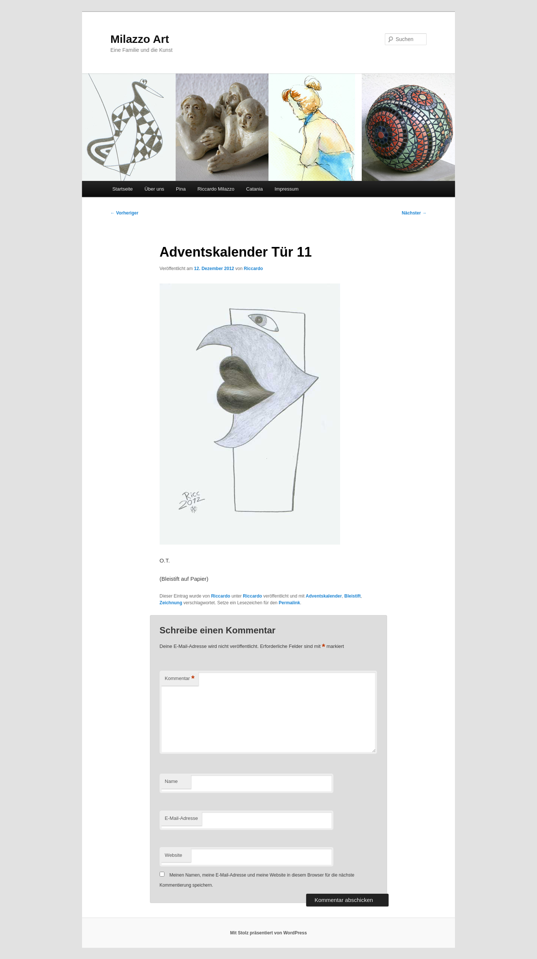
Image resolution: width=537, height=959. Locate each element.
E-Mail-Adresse (181, 818)
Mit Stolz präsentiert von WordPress (268, 933)
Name (171, 781)
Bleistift (352, 596)
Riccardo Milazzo (215, 189)
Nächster (414, 213)
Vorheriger (124, 213)
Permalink (289, 602)
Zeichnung (171, 602)
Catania (254, 189)
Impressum (286, 189)
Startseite (122, 189)
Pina (181, 189)
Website (173, 855)
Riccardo (253, 268)
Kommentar (180, 678)
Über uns (154, 189)
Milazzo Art (139, 39)
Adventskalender (324, 596)
